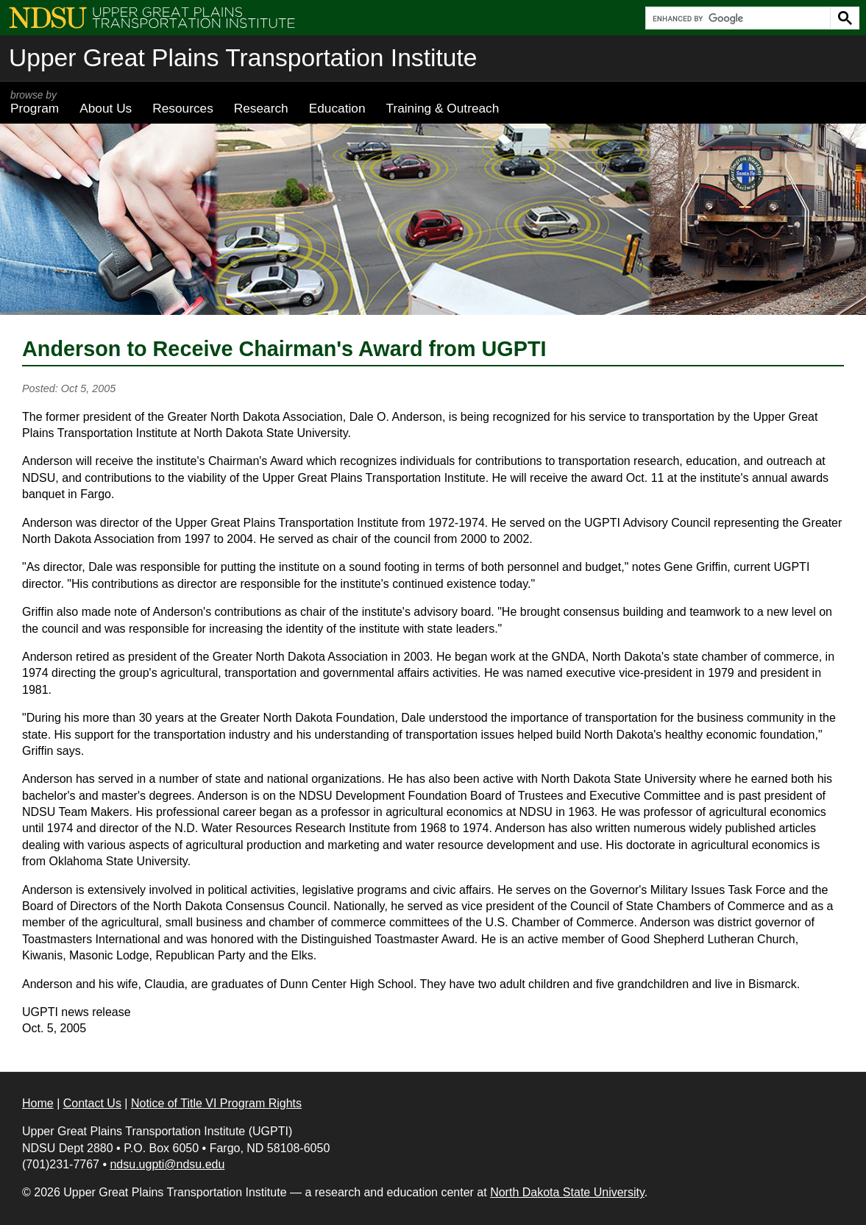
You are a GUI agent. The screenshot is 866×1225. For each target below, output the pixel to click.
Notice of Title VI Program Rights (216, 1103)
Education (337, 108)
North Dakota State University (567, 1192)
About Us (105, 108)
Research (261, 108)
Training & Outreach (442, 108)
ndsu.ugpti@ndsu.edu (167, 1164)
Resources (182, 108)
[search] (736, 18)
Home (38, 1103)
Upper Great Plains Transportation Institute (243, 57)
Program (34, 102)
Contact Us (92, 1103)
